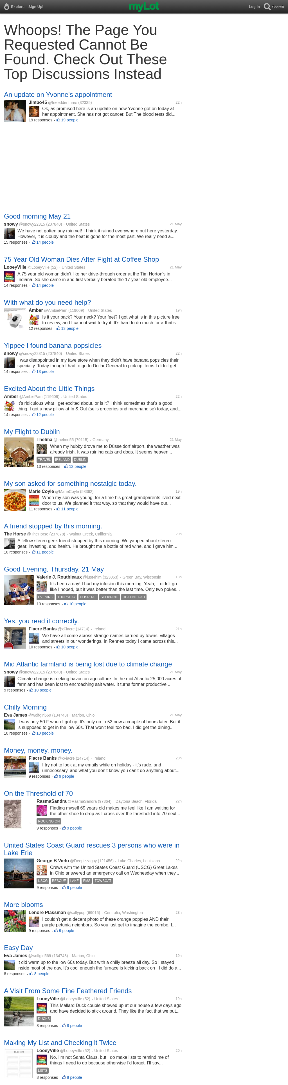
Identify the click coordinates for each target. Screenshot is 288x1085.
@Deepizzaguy (83, 861)
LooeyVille (15, 267)
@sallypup (76, 912)
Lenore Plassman (47, 912)
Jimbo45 (38, 102)
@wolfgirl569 (39, 715)
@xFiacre (66, 629)
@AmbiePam (55, 310)
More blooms (23, 904)
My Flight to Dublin (32, 431)
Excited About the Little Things (49, 388)
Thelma (45, 439)
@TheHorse (37, 534)
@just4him (92, 577)
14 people (45, 242)
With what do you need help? (47, 302)
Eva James (15, 715)
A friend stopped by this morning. (53, 526)
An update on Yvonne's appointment (58, 94)
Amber (36, 310)
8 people (42, 973)
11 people (70, 509)
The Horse (15, 534)
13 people (70, 328)
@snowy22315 (32, 224)
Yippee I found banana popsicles (53, 345)
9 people (66, 776)
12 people (45, 414)
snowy (11, 224)
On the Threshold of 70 (38, 793)
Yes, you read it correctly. (41, 621)
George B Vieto (53, 860)
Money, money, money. (38, 750)
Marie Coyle (41, 491)
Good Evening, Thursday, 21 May (54, 569)
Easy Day (18, 947)
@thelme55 (63, 439)
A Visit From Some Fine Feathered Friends (68, 991)
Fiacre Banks (43, 628)
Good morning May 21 (37, 216)
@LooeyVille (39, 267)
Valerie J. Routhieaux (59, 577)
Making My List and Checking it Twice (60, 1042)
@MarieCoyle (67, 491)
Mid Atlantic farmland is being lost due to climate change (88, 664)
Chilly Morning (25, 707)
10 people (78, 604)
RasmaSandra (52, 801)
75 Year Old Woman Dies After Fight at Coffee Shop (81, 259)
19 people (70, 120)
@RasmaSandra (82, 801)
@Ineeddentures (62, 102)
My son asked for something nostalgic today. (70, 483)
